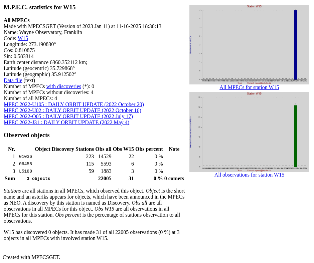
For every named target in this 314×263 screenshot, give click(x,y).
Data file (13, 80)
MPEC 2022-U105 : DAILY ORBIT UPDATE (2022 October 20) (74, 104)
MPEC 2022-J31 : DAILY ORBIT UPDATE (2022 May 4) (66, 122)
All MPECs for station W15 (249, 85)
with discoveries (63, 86)
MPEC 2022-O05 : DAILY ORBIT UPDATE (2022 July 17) (68, 116)
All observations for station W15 (249, 172)
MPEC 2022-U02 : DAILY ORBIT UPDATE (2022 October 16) (72, 110)
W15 (23, 38)
